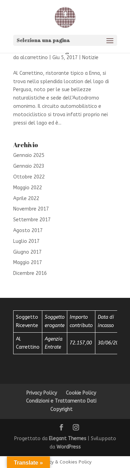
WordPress (69, 447)
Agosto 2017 (28, 230)
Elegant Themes (67, 439)
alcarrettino (34, 58)
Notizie (90, 58)
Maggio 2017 (27, 262)
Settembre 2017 (32, 220)
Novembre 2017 (31, 209)
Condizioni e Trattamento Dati (61, 401)
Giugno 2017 (27, 252)
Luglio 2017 (26, 241)
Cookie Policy (81, 393)
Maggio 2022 (27, 188)
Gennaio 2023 (28, 166)
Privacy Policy (41, 393)
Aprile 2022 (26, 198)
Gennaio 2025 (28, 155)
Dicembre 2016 (30, 273)
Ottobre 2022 (29, 177)
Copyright (61, 409)
